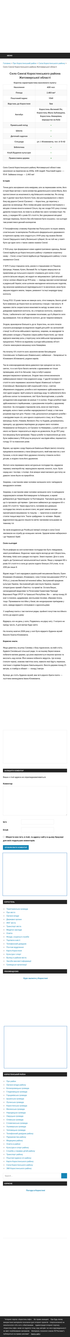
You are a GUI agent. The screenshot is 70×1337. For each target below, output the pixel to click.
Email (5, 830)
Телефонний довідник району (19, 1133)
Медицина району (14, 1140)
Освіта (9, 933)
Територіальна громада (17, 909)
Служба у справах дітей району (20, 1151)
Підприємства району (16, 1137)
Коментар (7, 783)
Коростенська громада (16, 1105)
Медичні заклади (14, 929)
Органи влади (12, 915)
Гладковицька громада (16, 1091)
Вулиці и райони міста (16, 957)
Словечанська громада (17, 1123)
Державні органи (14, 919)
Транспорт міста (13, 926)
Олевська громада (14, 1119)
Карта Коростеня (14, 950)
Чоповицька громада (15, 1130)
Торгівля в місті (13, 940)
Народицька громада (16, 1112)
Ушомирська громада (16, 1126)
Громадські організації (16, 964)
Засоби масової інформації (18, 961)
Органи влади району (16, 1084)
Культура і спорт (13, 954)
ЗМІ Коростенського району (19, 1168)
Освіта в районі (13, 1144)
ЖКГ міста (11, 922)
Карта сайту (35, 1334)
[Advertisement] (36, 32)
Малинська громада (15, 1109)
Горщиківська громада (16, 1095)
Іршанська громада (15, 1098)
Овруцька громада (14, 1116)
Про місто (10, 912)
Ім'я (5, 822)
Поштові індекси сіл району (18, 1158)
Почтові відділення (15, 947)
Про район (11, 1081)
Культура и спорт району (17, 1147)
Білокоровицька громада (17, 1088)
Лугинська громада (15, 1102)
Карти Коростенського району (20, 1161)
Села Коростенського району (19, 1165)
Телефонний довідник (16, 943)
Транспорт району (14, 1154)
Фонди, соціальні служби (17, 936)
